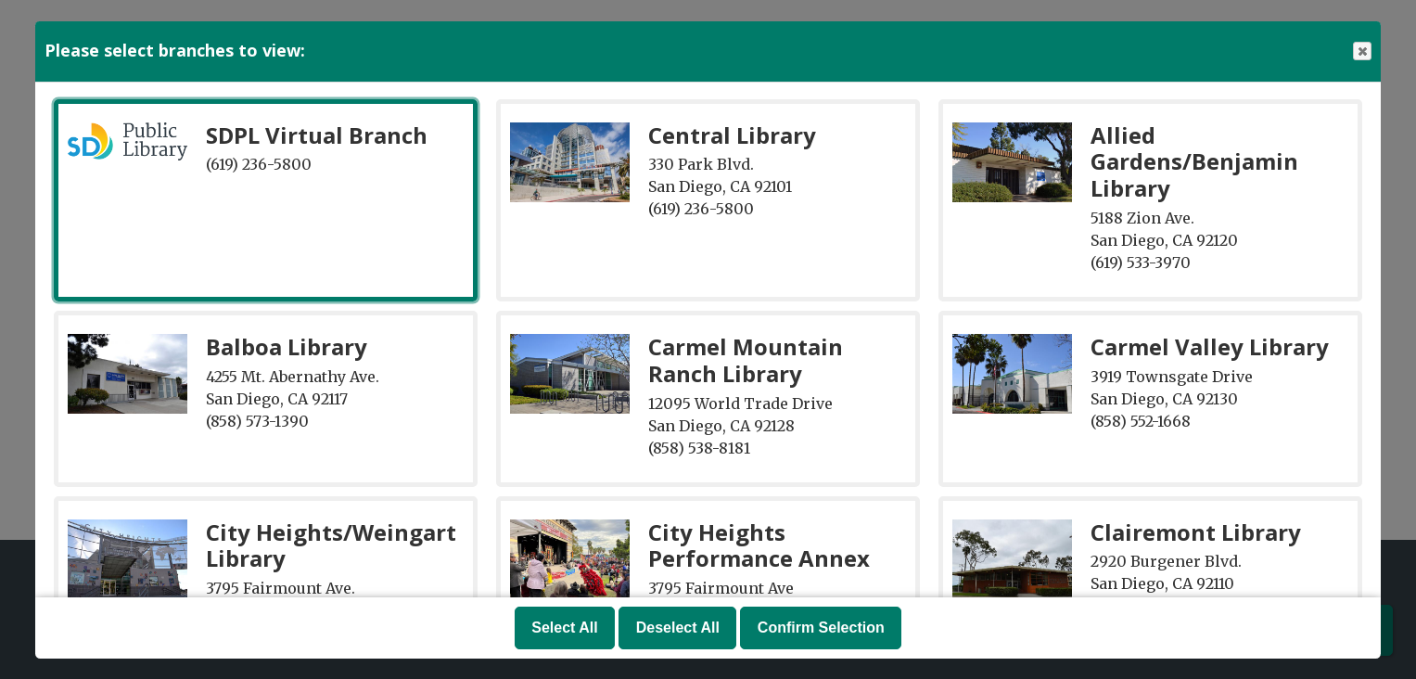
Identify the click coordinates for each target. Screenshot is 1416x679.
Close (1361, 51)
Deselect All (678, 627)
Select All (564, 627)
